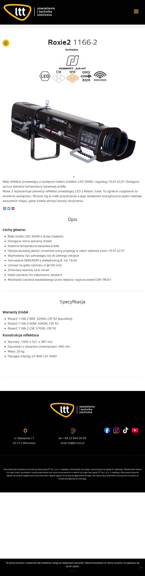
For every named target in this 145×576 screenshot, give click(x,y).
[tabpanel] (73, 134)
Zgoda (72, 570)
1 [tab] (74, 177)
